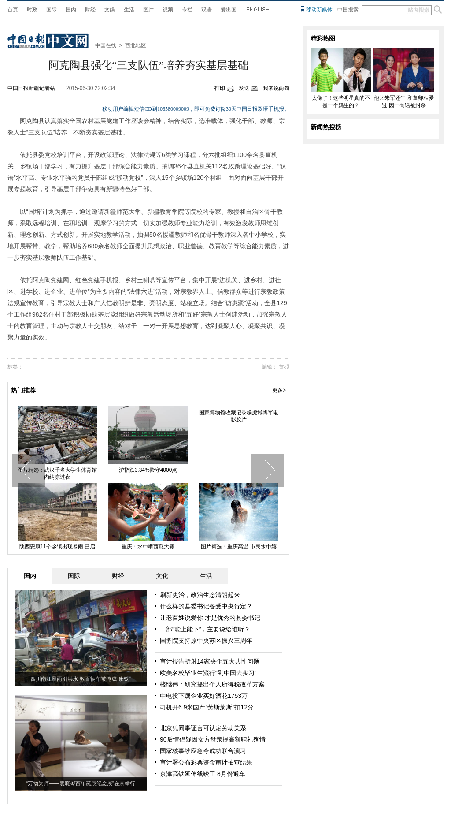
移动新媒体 (319, 10)
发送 (244, 88)
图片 (148, 10)
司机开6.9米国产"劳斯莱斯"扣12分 (207, 707)
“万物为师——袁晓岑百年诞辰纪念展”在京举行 (80, 783)
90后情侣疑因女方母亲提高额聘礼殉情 (213, 739)
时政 (32, 10)
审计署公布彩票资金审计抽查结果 (206, 762)
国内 (71, 10)
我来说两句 (276, 88)
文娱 (109, 10)
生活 (129, 10)
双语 (206, 10)
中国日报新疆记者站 (31, 88)
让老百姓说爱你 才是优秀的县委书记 (210, 617)
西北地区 (135, 45)
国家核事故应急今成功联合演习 (203, 750)
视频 (168, 10)
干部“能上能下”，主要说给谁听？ (205, 629)
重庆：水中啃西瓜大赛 (148, 547)
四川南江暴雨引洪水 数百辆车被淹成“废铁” (80, 679)
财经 (90, 10)
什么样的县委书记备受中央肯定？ (206, 606)
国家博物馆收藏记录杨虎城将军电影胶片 (238, 416)
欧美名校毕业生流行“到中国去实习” (208, 672)
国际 (51, 10)
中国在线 (105, 45)
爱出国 (229, 10)
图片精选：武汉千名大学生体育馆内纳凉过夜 (57, 473)
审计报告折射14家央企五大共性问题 (209, 661)
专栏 (187, 10)
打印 (219, 88)
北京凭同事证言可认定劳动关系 (203, 727)
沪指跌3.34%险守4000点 (148, 470)
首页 (12, 10)
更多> (279, 390)
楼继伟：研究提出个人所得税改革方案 (212, 684)
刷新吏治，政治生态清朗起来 (200, 594)
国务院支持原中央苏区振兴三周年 (206, 640)
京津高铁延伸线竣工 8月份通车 (202, 773)
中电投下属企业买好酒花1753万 (204, 695)
